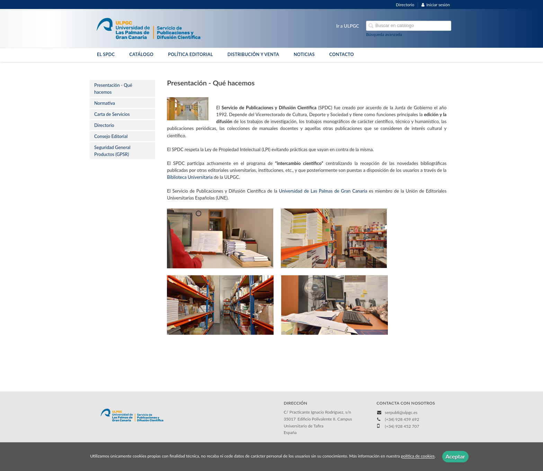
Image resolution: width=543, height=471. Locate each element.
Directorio (405, 4)
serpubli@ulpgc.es (401, 412)
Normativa (104, 103)
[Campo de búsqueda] (408, 26)
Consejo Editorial (111, 136)
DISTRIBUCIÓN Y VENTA (253, 54)
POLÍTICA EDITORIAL (190, 54)
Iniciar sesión (435, 4)
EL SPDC (106, 54)
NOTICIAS (304, 54)
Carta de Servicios (112, 114)
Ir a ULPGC (347, 26)
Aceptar (455, 456)
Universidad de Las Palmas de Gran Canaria (323, 191)
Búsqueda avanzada (384, 34)
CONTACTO (341, 54)
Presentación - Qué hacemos (113, 88)
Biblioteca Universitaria (190, 177)
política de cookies (418, 456)
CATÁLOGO (141, 54)
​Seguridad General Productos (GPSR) (112, 151)
